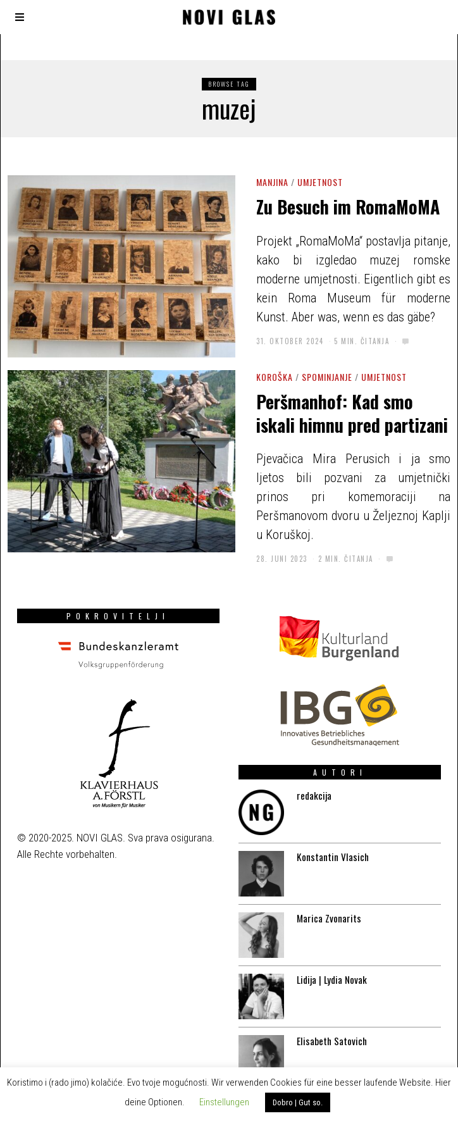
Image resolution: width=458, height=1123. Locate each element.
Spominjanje (327, 376)
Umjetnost (320, 182)
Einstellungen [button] (224, 1102)
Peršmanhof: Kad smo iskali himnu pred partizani (352, 412)
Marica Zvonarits (325, 905)
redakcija (309, 777)
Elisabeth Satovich (329, 1033)
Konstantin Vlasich (329, 841)
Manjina (272, 182)
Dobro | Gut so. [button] (298, 1102)
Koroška (274, 376)
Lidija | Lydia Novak (329, 969)
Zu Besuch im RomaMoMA (348, 207)
